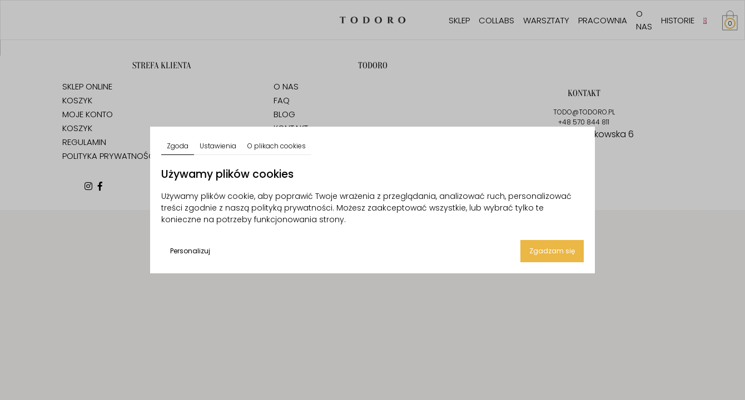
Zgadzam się (552, 251)
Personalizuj (190, 251)
